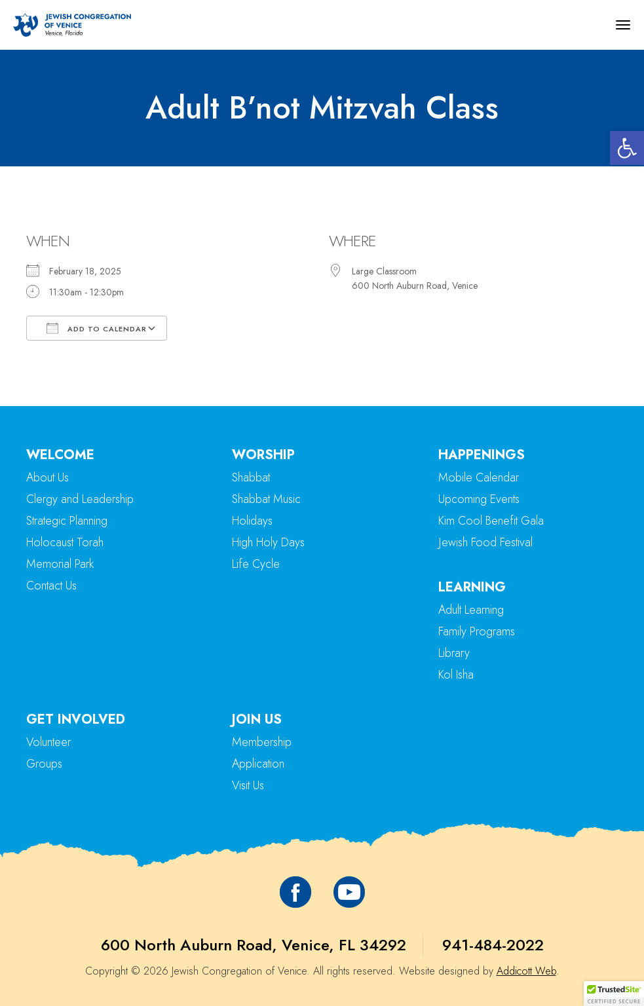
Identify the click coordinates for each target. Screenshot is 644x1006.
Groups (44, 763)
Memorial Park (60, 563)
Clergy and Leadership (80, 499)
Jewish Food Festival (485, 542)
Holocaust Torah (65, 542)
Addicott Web (526, 970)
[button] (627, 148)
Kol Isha (456, 674)
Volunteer (48, 742)
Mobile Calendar (478, 477)
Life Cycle (256, 563)
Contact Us (51, 585)
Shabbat (251, 477)
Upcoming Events (479, 499)
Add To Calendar (97, 328)
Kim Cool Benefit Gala (491, 520)
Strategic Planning (66, 520)
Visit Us (248, 785)
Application (258, 763)
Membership (262, 742)
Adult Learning (471, 609)
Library (454, 652)
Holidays (252, 520)
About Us (47, 477)
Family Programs (476, 631)
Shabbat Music (266, 499)
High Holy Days (268, 542)
